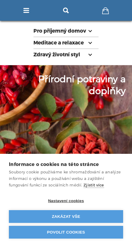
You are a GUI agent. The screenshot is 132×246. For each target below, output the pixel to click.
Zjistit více (93, 185)
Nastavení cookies (66, 201)
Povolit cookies (66, 232)
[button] (66, 31)
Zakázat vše (66, 216)
